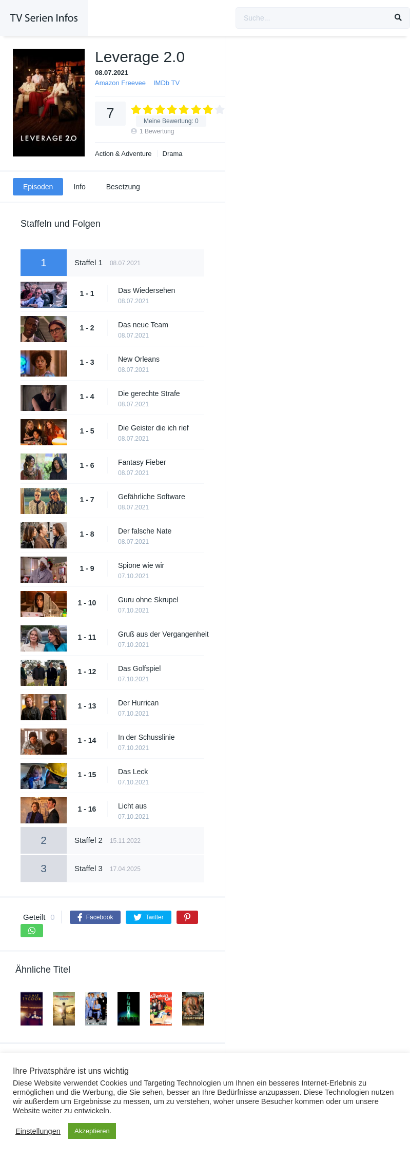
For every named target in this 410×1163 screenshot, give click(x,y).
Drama (173, 153)
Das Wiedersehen (146, 290)
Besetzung (123, 187)
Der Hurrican (138, 703)
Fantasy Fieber (142, 462)
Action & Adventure (123, 153)
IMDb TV (166, 83)
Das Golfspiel (139, 668)
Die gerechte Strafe (149, 393)
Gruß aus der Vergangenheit (163, 634)
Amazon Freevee (120, 83)
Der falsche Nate (144, 531)
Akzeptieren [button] (92, 1131)
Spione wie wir (141, 565)
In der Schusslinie (146, 737)
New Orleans (139, 359)
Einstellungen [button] (38, 1131)
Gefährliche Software (151, 496)
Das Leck (133, 771)
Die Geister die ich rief (153, 428)
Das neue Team (143, 325)
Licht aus (132, 806)
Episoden (38, 187)
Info (79, 187)
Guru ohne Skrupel (148, 600)
